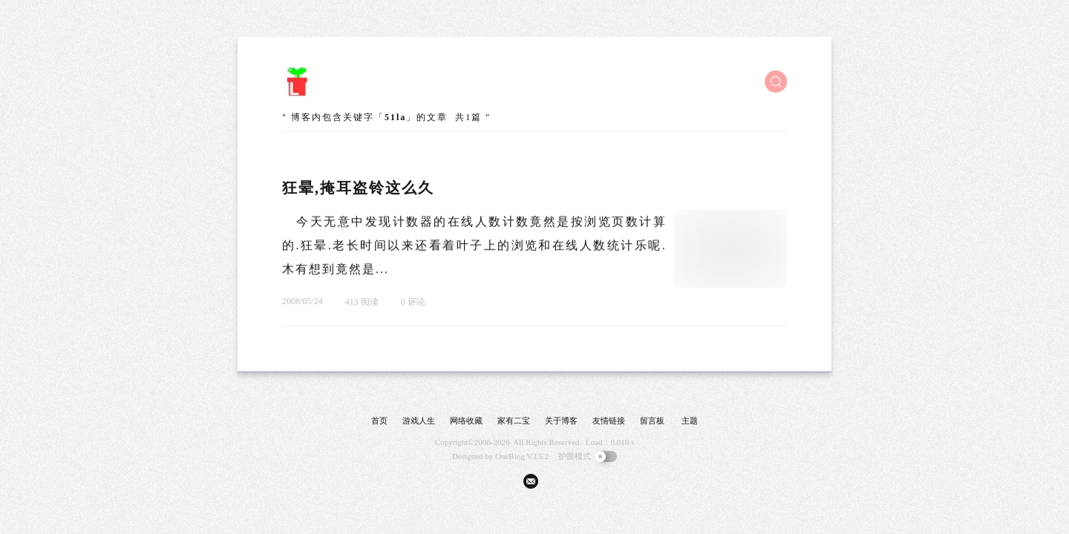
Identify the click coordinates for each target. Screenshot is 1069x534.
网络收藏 (466, 420)
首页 (379, 420)
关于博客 (561, 420)
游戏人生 (418, 420)
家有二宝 (513, 420)
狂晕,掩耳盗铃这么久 (358, 187)
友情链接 (608, 420)
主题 (689, 420)
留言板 (652, 420)
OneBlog (510, 456)
